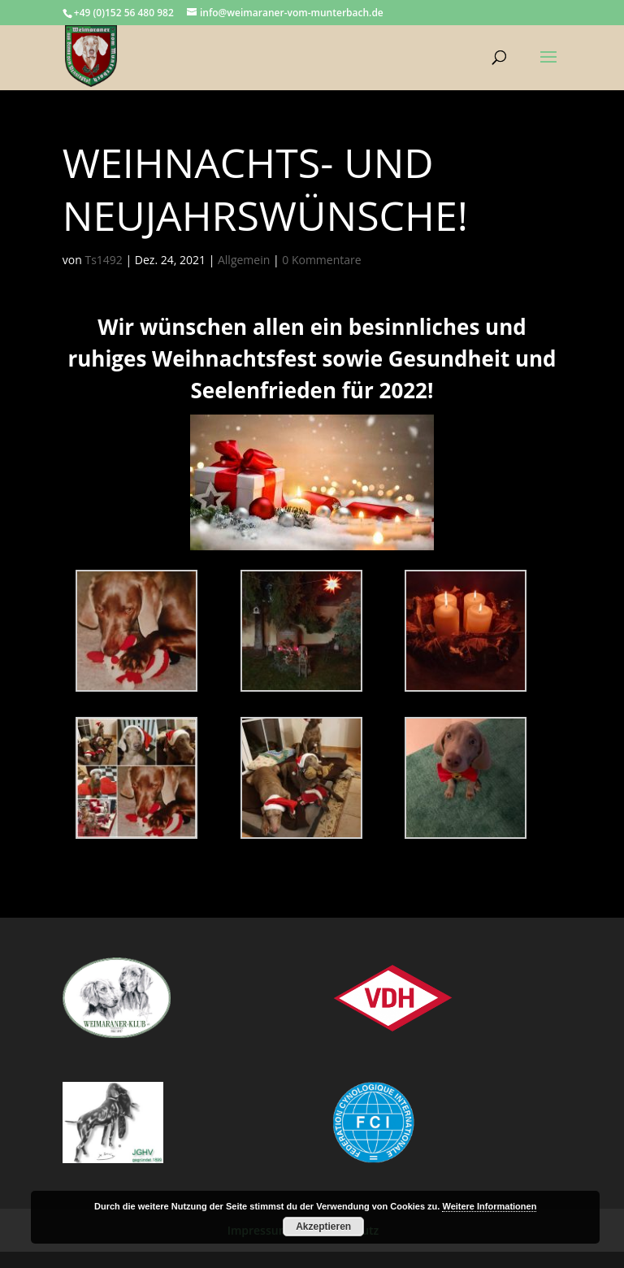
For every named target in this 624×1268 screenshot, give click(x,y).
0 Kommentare (321, 259)
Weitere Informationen (489, 1206)
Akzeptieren (323, 1226)
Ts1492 (103, 259)
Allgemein (244, 259)
